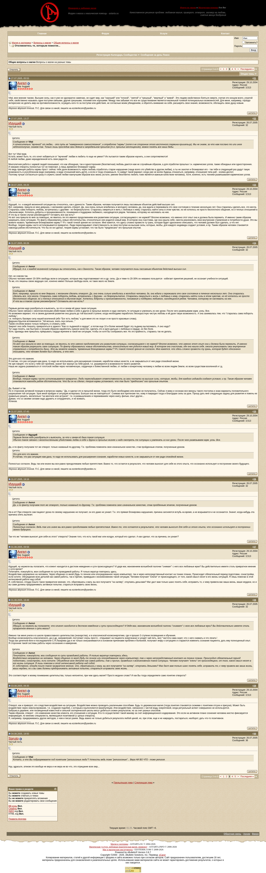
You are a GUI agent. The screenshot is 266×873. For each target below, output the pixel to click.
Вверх (255, 834)
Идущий (14, 123)
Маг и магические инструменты (118, 849)
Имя (236, 38)
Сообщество (132, 55)
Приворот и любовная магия (82, 8)
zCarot (162, 855)
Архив (246, 834)
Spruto (13, 738)
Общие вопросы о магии (66, 42)
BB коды (12, 806)
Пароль (238, 46)
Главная (42, 33)
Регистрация (103, 55)
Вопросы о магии (42, 42)
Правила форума (17, 819)
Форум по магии (188, 7)
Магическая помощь (208, 7)
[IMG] (11, 811)
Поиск (166, 55)
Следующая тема (143, 782)
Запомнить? (250, 42)
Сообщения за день (151, 55)
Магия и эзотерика (21, 42)
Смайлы (12, 808)
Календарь (117, 55)
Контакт (225, 33)
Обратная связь (232, 834)
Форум (105, 33)
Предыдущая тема (123, 782)
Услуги (163, 33)
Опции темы (247, 74)
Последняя (247, 69)
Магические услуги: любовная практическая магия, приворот (118, 847)
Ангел (22, 83)
